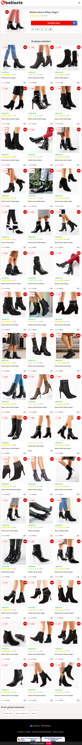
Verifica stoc (62, 23)
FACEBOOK (35, 726)
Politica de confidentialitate (41, 732)
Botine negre (8, 713)
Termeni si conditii (24, 732)
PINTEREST (46, 726)
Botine (34, 713)
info (25, 82)
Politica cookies (58, 732)
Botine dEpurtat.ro (22, 713)
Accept (48, 743)
